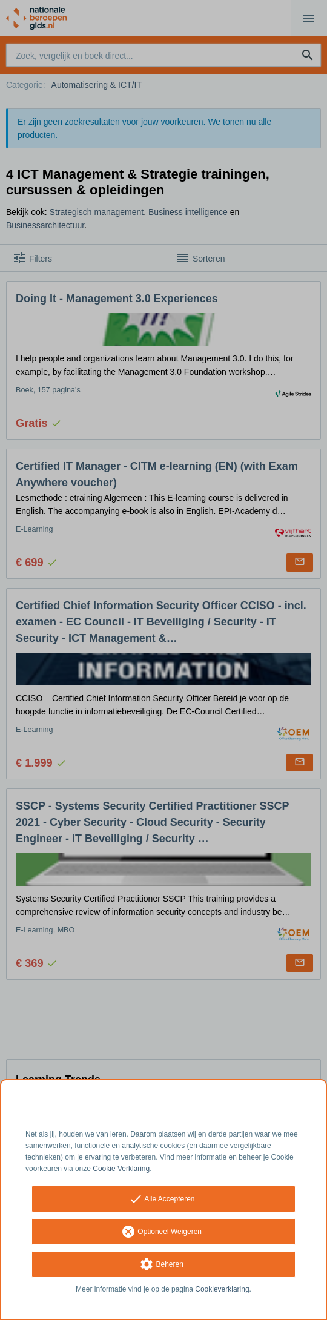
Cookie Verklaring (121, 1168)
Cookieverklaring (222, 1289)
